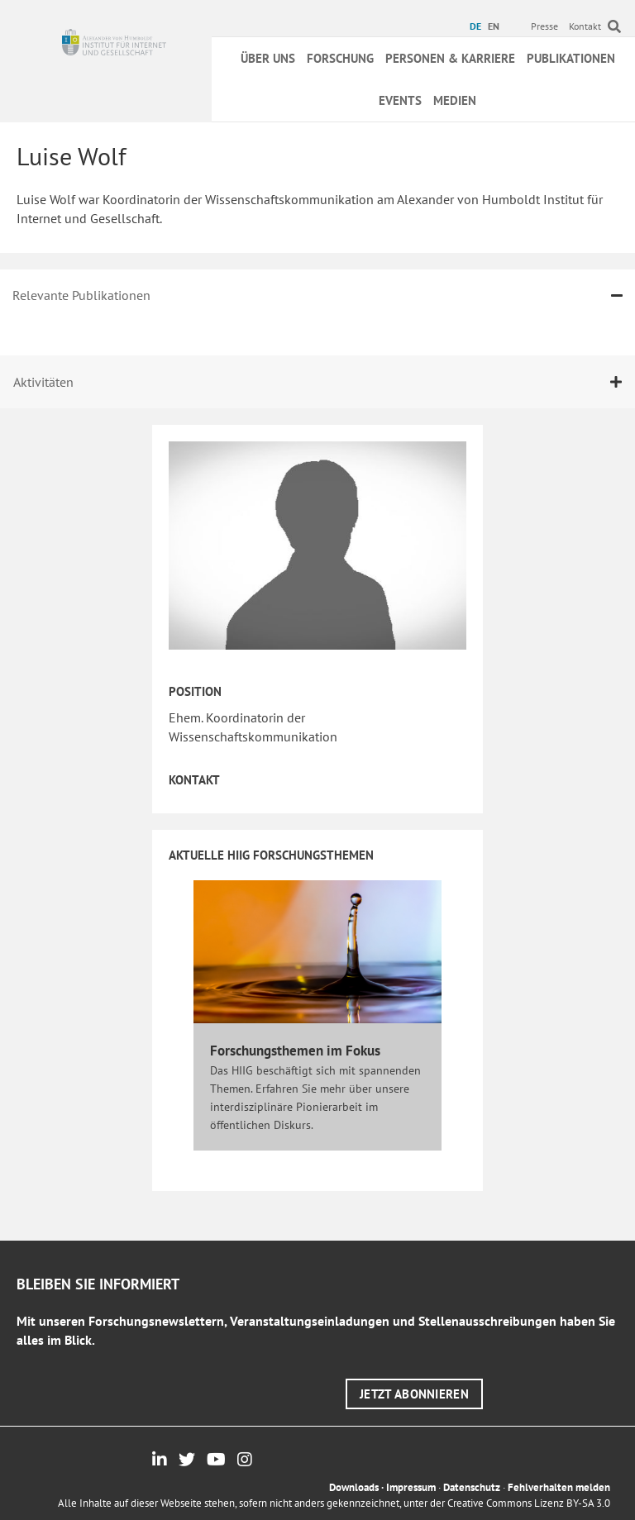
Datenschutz (471, 1487)
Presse (544, 26)
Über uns (268, 58)
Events (400, 100)
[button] (414, 1394)
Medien (454, 100)
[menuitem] (477, 26)
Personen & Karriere (450, 58)
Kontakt (585, 26)
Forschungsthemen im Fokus (295, 1050)
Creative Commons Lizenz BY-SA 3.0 (528, 1503)
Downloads (354, 1487)
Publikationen (571, 58)
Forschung (340, 58)
